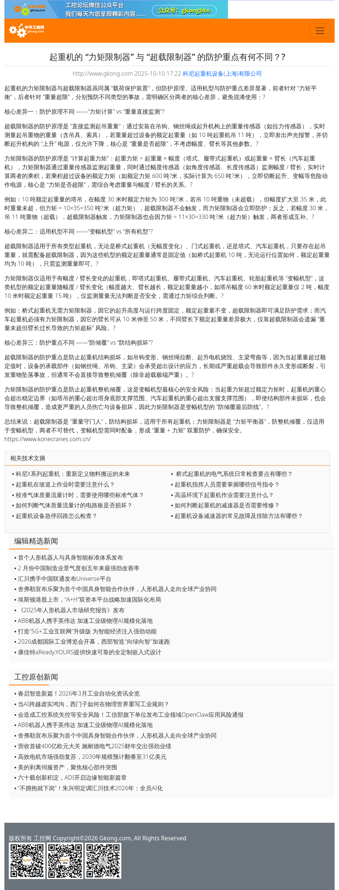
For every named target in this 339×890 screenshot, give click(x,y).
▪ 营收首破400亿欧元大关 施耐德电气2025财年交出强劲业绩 (92, 746)
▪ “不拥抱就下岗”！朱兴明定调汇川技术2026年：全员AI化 (88, 788)
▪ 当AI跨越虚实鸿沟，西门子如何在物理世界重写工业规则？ (92, 704)
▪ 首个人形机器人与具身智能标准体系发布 (68, 557)
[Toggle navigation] (320, 30)
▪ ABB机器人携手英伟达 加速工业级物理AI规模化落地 (83, 621)
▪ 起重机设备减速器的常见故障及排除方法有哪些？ (237, 516)
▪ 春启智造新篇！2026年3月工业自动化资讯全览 (77, 693)
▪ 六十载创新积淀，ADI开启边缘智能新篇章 (70, 777)
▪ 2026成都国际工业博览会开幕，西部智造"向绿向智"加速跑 (92, 641)
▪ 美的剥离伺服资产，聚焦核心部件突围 (65, 767)
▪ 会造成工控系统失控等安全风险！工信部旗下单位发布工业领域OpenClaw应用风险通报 (129, 715)
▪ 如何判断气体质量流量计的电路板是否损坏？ (72, 505)
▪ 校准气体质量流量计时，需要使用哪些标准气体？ (78, 495)
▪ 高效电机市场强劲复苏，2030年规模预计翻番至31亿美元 (90, 757)
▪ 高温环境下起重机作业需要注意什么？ (222, 495)
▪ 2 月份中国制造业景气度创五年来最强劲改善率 (77, 568)
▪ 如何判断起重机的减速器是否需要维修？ (225, 505)
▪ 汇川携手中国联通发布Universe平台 (62, 579)
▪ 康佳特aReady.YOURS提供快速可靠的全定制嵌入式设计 (87, 652)
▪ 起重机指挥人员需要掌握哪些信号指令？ (225, 484)
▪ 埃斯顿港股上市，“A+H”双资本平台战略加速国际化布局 (87, 599)
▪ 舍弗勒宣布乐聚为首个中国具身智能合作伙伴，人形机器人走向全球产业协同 (115, 589)
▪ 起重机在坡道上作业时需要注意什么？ (63, 484)
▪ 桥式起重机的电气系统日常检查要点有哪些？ (232, 474)
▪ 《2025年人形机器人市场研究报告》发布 (69, 610)
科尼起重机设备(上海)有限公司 (222, 73)
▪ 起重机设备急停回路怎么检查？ (55, 516)
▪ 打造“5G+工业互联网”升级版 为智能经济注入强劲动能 (85, 631)
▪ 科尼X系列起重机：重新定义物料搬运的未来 (71, 474)
